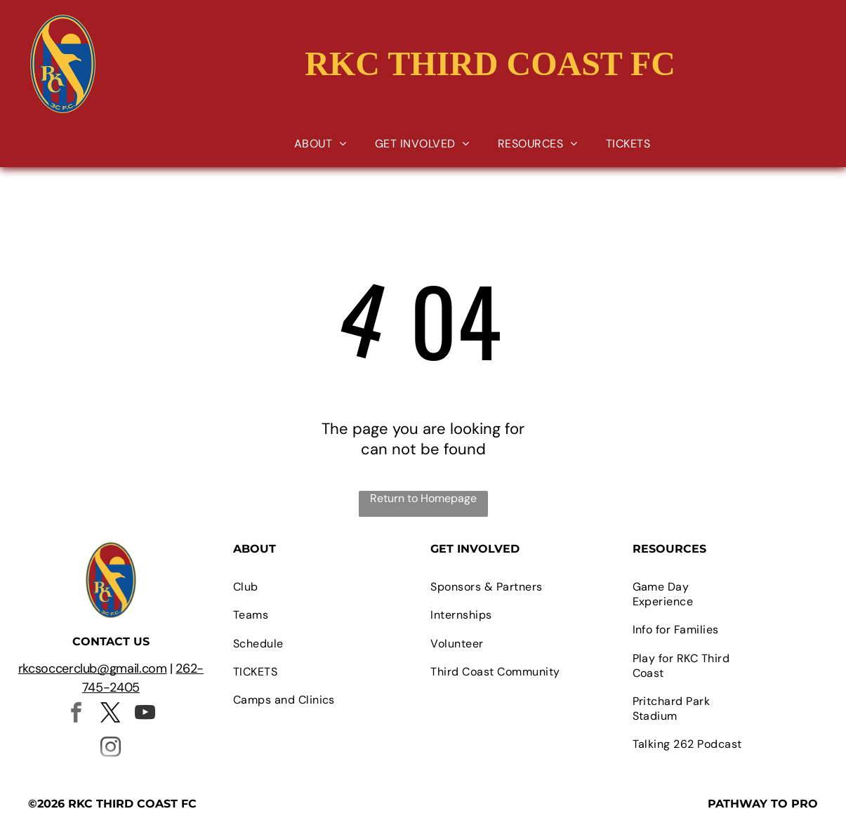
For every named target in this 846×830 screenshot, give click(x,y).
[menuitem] (320, 143)
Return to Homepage (423, 498)
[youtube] (145, 714)
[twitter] (110, 714)
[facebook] (76, 714)
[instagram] (110, 749)
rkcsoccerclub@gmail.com (92, 668)
